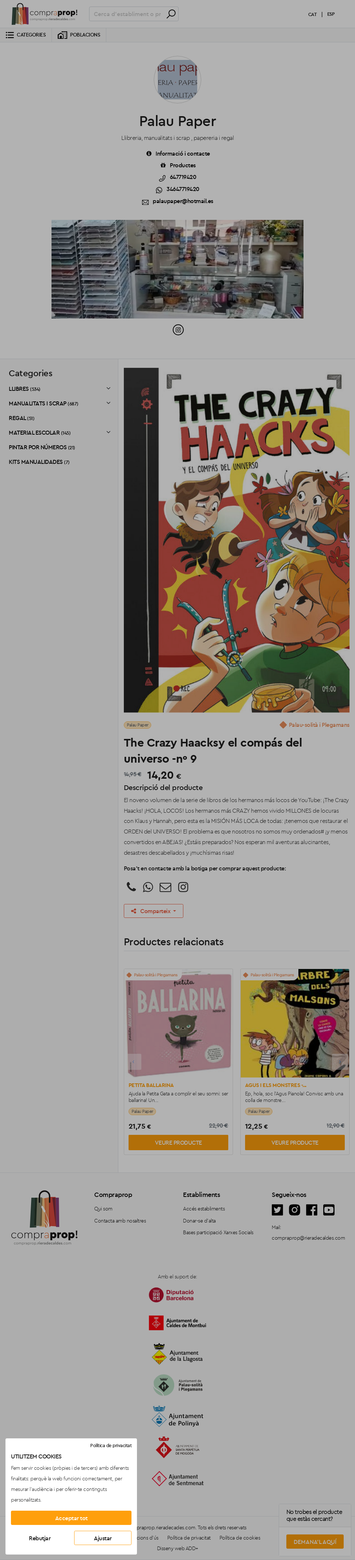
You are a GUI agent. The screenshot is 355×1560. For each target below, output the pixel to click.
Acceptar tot (71, 1518)
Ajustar (103, 1538)
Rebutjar (39, 1538)
